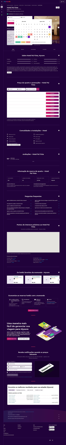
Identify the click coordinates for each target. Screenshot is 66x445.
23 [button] (26, 34)
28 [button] (21, 36)
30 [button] (26, 36)
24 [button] (28, 34)
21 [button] (21, 34)
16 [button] (34, 34)
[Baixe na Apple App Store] (53, 430)
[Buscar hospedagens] (1, 7)
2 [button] (34, 29)
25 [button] (31, 34)
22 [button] (23, 34)
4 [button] (39, 29)
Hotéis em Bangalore (13, 399)
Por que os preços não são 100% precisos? (35, 418)
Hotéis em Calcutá (13, 398)
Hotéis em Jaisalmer (13, 402)
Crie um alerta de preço (52, 302)
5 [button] (16, 29)
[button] (2, 1)
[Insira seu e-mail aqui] (22, 369)
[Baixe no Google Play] (53, 427)
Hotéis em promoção (11, 5)
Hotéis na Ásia (18, 5)
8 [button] (49, 29)
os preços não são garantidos (31, 411)
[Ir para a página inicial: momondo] (7, 1)
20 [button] (18, 34)
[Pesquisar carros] (1, 9)
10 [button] (28, 29)
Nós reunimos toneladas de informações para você (35, 416)
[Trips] (1, 12)
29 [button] (23, 36)
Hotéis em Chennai (13, 396)
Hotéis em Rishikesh (38, 398)
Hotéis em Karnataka (29, 5)
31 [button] (28, 36)
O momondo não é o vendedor (35, 414)
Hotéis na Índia (23, 5)
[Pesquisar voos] (1, 5)
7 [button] (21, 29)
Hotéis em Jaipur (37, 396)
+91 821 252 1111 (11, 12)
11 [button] (31, 29)
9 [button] (26, 29)
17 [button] (37, 34)
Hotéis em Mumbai (38, 395)
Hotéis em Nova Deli (13, 395)
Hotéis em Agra (37, 399)
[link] (35, 310)
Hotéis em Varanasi (38, 402)
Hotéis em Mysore (35, 5)
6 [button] (44, 29)
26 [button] (16, 36)
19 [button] (16, 34)
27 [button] (44, 36)
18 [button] (39, 34)
